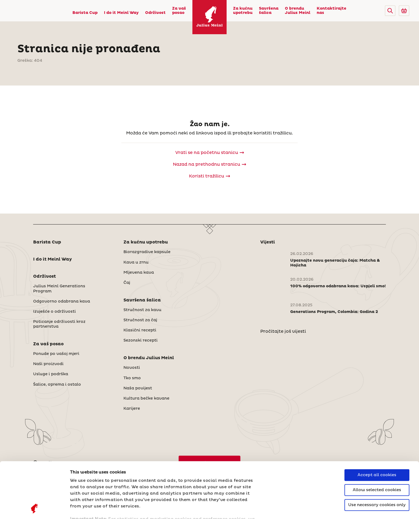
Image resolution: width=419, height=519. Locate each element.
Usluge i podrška (50, 374)
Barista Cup (85, 12)
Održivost (155, 12)
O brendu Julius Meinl (297, 10)
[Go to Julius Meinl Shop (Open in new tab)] (404, 10)
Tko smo (132, 378)
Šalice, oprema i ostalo (57, 384)
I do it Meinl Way (121, 12)
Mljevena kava (138, 272)
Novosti (131, 367)
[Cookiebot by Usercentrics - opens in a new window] (34, 509)
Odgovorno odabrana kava (61, 301)
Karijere (131, 408)
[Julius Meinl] (209, 17)
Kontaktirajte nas (331, 10)
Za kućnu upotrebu (243, 10)
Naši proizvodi (48, 364)
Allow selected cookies (377, 437)
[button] (390, 10)
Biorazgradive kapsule (146, 252)
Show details (84, 508)
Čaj (126, 282)
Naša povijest (137, 388)
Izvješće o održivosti (54, 311)
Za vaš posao (179, 10)
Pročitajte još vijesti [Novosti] (283, 331)
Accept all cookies (377, 422)
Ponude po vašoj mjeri (56, 353)
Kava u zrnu (136, 262)
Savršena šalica (268, 10)
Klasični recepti (139, 330)
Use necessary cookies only (377, 452)
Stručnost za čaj (140, 320)
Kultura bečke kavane (146, 398)
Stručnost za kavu (142, 310)
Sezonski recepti (140, 340)
